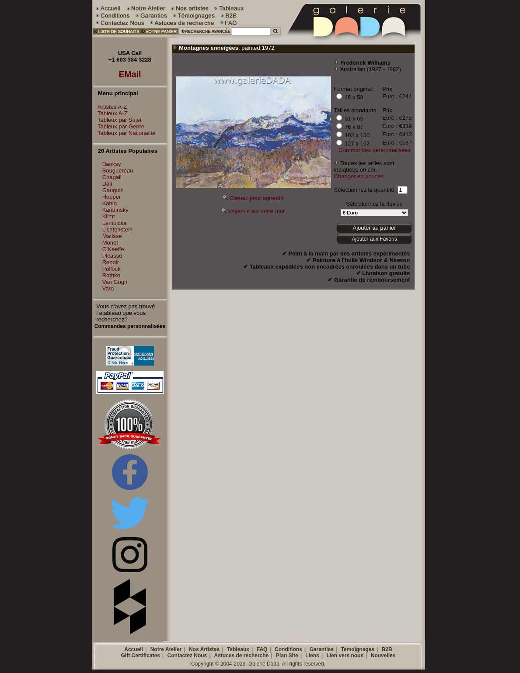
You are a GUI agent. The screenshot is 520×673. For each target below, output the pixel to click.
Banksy (111, 164)
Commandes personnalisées (375, 150)
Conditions (288, 649)
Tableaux (238, 649)
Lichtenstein (117, 229)
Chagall (112, 177)
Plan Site (287, 655)
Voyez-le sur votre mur (256, 211)
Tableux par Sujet (117, 120)
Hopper (111, 196)
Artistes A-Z (110, 107)
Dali (107, 183)
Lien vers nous (344, 655)
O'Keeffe (113, 249)
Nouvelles (383, 655)
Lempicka (114, 223)
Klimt (108, 216)
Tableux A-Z (110, 113)
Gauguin (113, 190)
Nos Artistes (204, 649)
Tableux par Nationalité (124, 133)
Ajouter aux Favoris (374, 239)
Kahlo (109, 203)
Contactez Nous (187, 655)
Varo (108, 288)
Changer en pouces (359, 176)
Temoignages (357, 649)
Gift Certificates (140, 655)
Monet (110, 242)
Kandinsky (115, 210)
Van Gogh (115, 282)
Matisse (112, 236)
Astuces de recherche (241, 655)
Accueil (133, 649)
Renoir (110, 262)
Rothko (111, 275)
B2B (387, 649)
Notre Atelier (166, 649)
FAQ (262, 649)
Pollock (111, 269)
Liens (312, 655)
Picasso (112, 255)
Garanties (321, 649)
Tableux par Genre (118, 126)
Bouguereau (117, 170)
